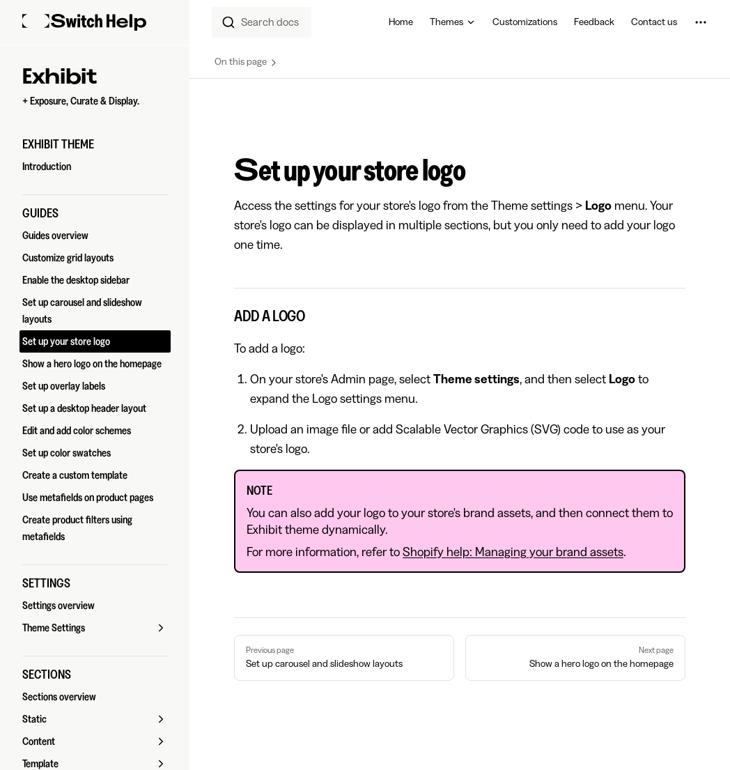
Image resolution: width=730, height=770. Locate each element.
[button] (94, 144)
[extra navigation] (700, 22)
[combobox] (261, 22)
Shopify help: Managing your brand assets (513, 552)
